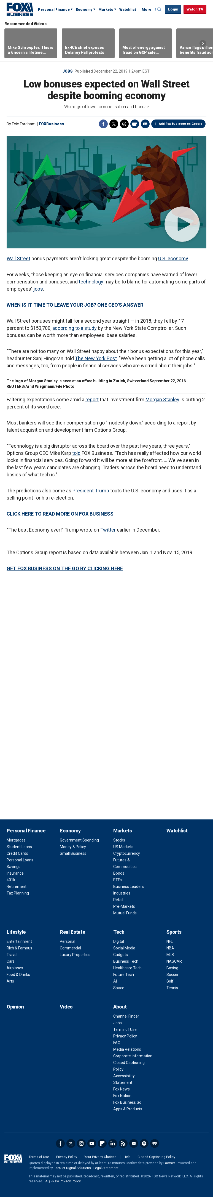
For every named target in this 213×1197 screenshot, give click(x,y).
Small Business (73, 853)
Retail (118, 900)
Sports (174, 932)
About (120, 1007)
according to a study (74, 328)
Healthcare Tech (127, 968)
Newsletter (133, 1143)
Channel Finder (126, 1016)
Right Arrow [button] (202, 43)
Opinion (15, 1007)
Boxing (172, 968)
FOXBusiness (51, 124)
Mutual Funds (125, 913)
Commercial (70, 948)
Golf (170, 981)
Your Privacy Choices (100, 1157)
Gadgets (120, 954)
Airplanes (15, 968)
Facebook (103, 124)
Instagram (81, 1143)
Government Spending (79, 840)
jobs (38, 289)
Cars (11, 961)
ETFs (117, 880)
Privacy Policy (125, 1036)
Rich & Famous (19, 948)
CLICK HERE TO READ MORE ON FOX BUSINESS (60, 514)
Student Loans (19, 847)
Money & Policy (73, 847)
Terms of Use (125, 1029)
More (146, 9)
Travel (12, 954)
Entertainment (19, 941)
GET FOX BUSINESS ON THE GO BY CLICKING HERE (65, 568)
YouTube (91, 1143)
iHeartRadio (154, 1143)
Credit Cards (17, 853)
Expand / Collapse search (159, 9)
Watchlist (127, 9)
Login (173, 9)
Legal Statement (105, 1168)
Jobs (68, 71)
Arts (10, 981)
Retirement (16, 886)
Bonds (118, 873)
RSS (123, 1143)
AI (115, 981)
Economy (84, 9)
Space (118, 988)
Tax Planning (18, 893)
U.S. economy (173, 258)
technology (91, 282)
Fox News (121, 1089)
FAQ (116, 1043)
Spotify (144, 1143)
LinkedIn (112, 1143)
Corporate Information (132, 1056)
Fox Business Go (127, 1102)
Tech (119, 932)
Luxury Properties (75, 954)
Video (66, 1007)
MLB (170, 954)
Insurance (15, 873)
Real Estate (72, 932)
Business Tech (125, 961)
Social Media (124, 948)
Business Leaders (128, 886)
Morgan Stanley (162, 399)
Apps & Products (127, 1109)
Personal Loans (20, 860)
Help (127, 1157)
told (76, 453)
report (92, 399)
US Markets (123, 847)
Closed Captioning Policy (156, 1157)
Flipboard (102, 1143)
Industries (121, 893)
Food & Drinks (18, 974)
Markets (105, 9)
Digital (118, 941)
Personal (67, 941)
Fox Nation (122, 1096)
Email (145, 124)
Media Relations (127, 1049)
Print (134, 124)
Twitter (113, 124)
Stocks (119, 840)
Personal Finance (54, 9)
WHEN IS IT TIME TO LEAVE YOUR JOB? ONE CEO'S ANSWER (75, 305)
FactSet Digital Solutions (72, 1168)
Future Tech (123, 974)
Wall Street (18, 258)
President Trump (90, 490)
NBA (170, 948)
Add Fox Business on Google (180, 124)
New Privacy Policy (66, 1181)
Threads (124, 124)
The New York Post (96, 358)
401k (11, 880)
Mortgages (16, 840)
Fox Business (20, 9)
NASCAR (174, 961)
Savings (13, 866)
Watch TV (195, 9)
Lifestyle (16, 932)
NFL (169, 941)
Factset (169, 1163)
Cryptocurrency (126, 853)
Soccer (172, 974)
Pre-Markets (124, 906)
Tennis (172, 988)
